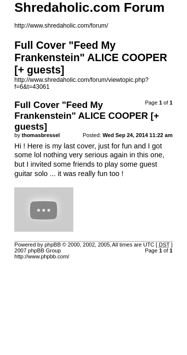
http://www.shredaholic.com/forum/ (61, 25)
